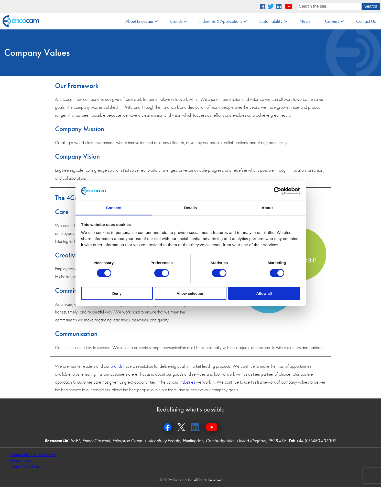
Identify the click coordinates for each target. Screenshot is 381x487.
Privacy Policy (20, 460)
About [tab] (267, 207)
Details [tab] (190, 207)
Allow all (264, 293)
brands (116, 366)
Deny (117, 293)
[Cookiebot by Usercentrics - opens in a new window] (277, 191)
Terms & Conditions (25, 466)
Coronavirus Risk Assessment (33, 454)
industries (187, 382)
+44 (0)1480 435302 (316, 440)
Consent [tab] (114, 207)
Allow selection (190, 293)
